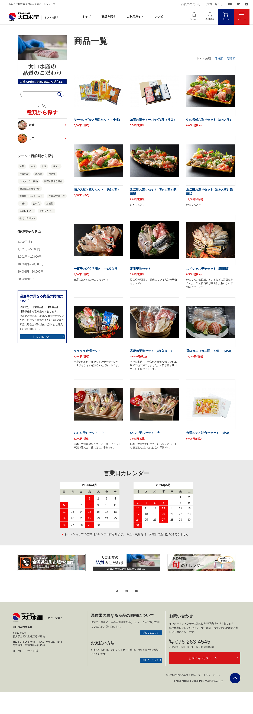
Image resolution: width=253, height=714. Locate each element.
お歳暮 (49, 203)
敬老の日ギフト (27, 218)
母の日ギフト (26, 211)
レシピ (158, 16)
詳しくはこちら (41, 336)
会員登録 (210, 16)
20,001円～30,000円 (30, 271)
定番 (26, 125)
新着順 (231, 58)
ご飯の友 (24, 174)
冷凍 (33, 166)
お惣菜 (51, 174)
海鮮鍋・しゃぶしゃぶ (31, 196)
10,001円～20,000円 (30, 264)
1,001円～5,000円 (29, 249)
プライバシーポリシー (210, 696)
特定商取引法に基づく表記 (181, 696)
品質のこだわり (191, 4)
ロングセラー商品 (29, 181)
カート (225, 16)
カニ (27, 138)
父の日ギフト (46, 211)
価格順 (219, 58)
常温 (44, 166)
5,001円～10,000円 (30, 256)
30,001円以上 (26, 278)
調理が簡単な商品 (53, 181)
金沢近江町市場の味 (30, 188)
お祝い (23, 203)
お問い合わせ (214, 4)
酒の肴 (38, 174)
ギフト (56, 166)
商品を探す (109, 16)
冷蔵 (22, 166)
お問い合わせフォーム (203, 679)
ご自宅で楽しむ (57, 196)
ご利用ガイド (135, 16)
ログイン (194, 16)
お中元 (36, 203)
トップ (86, 16)
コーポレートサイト (25, 672)
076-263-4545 (189, 663)
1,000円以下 (25, 241)
